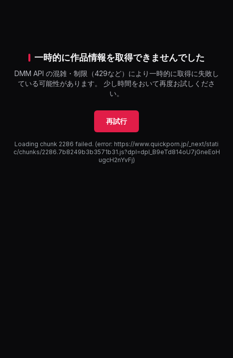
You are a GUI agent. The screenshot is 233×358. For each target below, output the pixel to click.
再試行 (116, 121)
